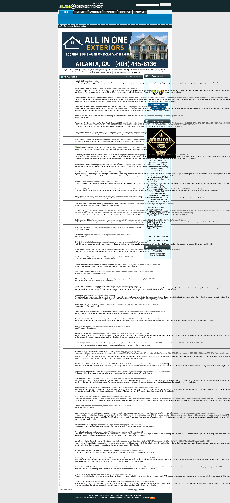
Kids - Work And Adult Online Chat (88, 396)
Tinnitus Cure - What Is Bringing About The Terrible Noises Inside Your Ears (103, 107)
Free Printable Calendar (83, 172)
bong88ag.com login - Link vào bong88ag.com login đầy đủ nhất (99, 164)
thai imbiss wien (81, 220)
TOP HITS (110, 12)
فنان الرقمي (79, 81)
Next (142, 490)
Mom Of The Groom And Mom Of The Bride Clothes (94, 311)
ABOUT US (140, 12)
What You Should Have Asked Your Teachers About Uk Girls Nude (99, 364)
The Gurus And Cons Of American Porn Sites (91, 378)
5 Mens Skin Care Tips (83, 333)
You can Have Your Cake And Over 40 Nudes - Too (93, 371)
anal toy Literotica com (83, 425)
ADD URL (80, 12)
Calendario (79, 189)
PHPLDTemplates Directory (115, 497)
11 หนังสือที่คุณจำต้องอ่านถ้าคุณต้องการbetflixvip (92, 343)
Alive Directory (65, 26)
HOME (66, 12)
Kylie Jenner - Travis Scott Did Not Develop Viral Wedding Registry (99, 249)
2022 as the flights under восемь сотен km (91, 279)
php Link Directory (142, 497)
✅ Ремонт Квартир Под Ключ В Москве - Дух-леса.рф (95, 147)
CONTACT (128, 496)
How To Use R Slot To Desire (85, 474)
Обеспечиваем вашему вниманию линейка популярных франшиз (100, 203)
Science (77, 26)
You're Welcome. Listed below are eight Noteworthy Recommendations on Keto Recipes (107, 116)
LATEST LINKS (95, 12)
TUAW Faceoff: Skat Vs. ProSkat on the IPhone (92, 286)
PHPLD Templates (89, 497)
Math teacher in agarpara (84, 196)
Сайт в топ (79, 235)
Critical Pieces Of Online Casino (87, 467)
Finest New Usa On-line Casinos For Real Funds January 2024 (98, 123)
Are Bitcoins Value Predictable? (86, 88)
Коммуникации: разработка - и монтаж (90, 271)
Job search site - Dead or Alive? (86, 304)
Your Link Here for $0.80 (158, 236)
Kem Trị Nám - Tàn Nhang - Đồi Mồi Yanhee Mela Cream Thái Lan (99, 139)
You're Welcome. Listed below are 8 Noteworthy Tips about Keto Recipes (102, 387)
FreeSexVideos (80, 257)
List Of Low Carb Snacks (84, 295)
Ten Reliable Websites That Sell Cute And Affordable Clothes (97, 132)
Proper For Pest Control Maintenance (88, 432)
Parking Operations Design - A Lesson (89, 458)
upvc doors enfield (82, 227)
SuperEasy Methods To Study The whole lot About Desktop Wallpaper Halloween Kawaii (107, 155)
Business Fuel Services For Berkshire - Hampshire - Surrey (97, 450)
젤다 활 (77, 242)
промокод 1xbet (81, 181)
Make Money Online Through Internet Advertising (93, 441)
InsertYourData (80, 326)
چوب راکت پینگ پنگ (81, 211)
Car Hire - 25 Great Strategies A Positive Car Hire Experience (97, 481)
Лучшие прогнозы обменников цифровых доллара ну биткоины (100, 264)
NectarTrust (79, 406)
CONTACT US (125, 12)
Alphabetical (137, 76)
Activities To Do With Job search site (88, 319)
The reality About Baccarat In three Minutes (91, 97)
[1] (136, 490)
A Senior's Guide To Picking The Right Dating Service (94, 351)
